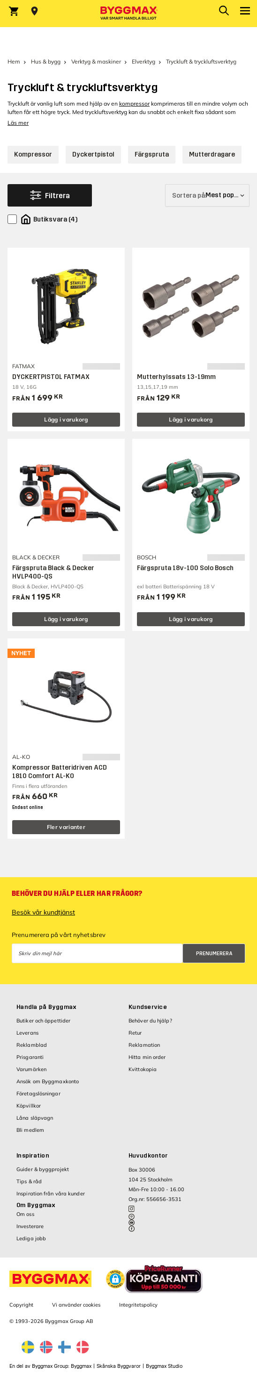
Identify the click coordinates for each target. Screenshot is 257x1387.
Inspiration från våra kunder (50, 1193)
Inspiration (32, 1155)
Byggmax (81, 1366)
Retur (135, 1033)
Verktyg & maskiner (96, 61)
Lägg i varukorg (66, 419)
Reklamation (144, 1045)
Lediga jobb (31, 1238)
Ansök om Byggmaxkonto (47, 1081)
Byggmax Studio (164, 1366)
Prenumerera (214, 954)
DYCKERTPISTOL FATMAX (51, 377)
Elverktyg (143, 61)
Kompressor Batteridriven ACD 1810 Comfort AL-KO (59, 772)
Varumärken (31, 1069)
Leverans (27, 1033)
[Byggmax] (128, 13)
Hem (14, 61)
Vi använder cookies (76, 1304)
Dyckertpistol (93, 154)
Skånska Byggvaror (119, 1366)
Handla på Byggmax (46, 1007)
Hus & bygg (45, 61)
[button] (115, 1279)
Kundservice (147, 1007)
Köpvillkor (28, 1105)
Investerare (30, 1226)
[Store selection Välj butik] (34, 11)
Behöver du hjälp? (150, 1020)
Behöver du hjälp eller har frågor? (77, 893)
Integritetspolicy (138, 1304)
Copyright (21, 1304)
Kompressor (33, 154)
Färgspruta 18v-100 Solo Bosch (185, 568)
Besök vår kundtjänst (43, 912)
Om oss (25, 1214)
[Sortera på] (207, 195)
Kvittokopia (142, 1069)
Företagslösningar (38, 1093)
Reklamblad (31, 1045)
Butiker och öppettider (43, 1020)
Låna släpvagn (34, 1118)
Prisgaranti (30, 1057)
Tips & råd (29, 1181)
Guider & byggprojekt (42, 1169)
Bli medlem (30, 1130)
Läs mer (18, 122)
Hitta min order (147, 1057)
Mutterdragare (212, 154)
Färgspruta (152, 154)
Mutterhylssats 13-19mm (176, 377)
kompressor (134, 103)
